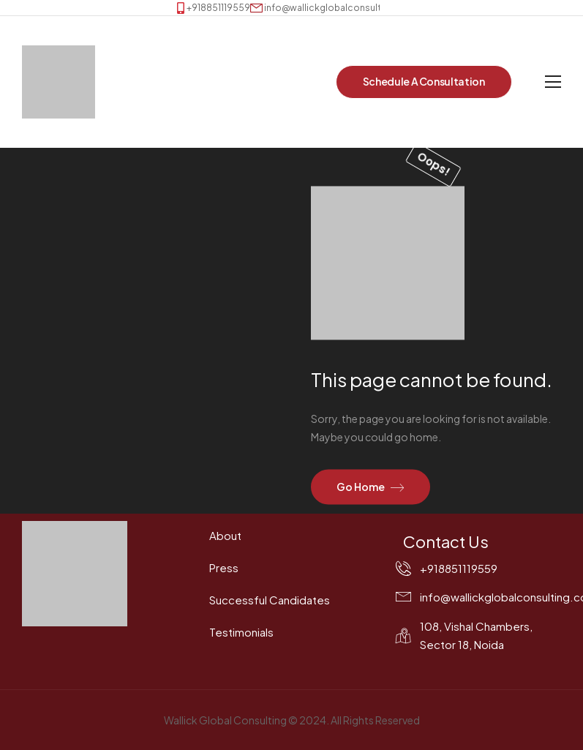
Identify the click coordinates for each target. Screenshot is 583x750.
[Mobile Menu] (553, 82)
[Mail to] (333, 7)
